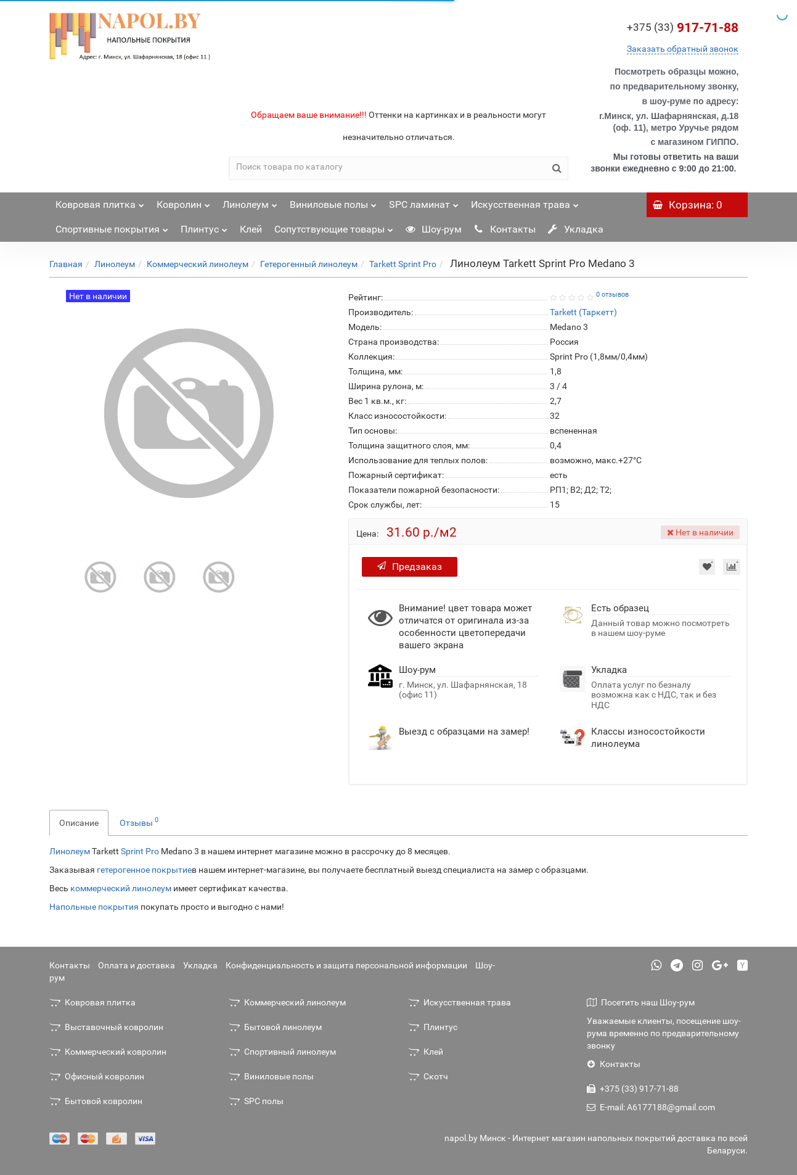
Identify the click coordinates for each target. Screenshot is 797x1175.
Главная (66, 264)
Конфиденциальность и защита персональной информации (346, 965)
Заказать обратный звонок (682, 49)
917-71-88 (682, 27)
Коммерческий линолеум (197, 264)
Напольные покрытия (94, 907)
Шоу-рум (434, 229)
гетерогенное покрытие (144, 870)
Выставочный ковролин (106, 1027)
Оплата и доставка (136, 965)
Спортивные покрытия (111, 226)
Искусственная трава (525, 201)
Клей (251, 229)
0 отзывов (612, 295)
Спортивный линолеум (282, 1052)
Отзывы (139, 821)
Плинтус (204, 226)
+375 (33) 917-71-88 (633, 1089)
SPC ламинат (424, 201)
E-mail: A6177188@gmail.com (651, 1107)
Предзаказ (409, 566)
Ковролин (183, 201)
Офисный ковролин (96, 1076)
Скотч (428, 1076)
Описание (79, 823)
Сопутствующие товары (333, 226)
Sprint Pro (140, 851)
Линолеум (250, 201)
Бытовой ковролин (95, 1101)
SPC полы (256, 1101)
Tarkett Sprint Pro (402, 264)
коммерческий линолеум (120, 888)
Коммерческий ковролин (107, 1052)
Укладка (575, 229)
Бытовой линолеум (275, 1027)
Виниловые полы (333, 201)
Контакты (505, 229)
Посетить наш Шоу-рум (641, 1002)
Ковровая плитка (99, 201)
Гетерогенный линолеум (309, 264)
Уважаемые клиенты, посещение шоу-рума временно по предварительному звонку (664, 1033)
